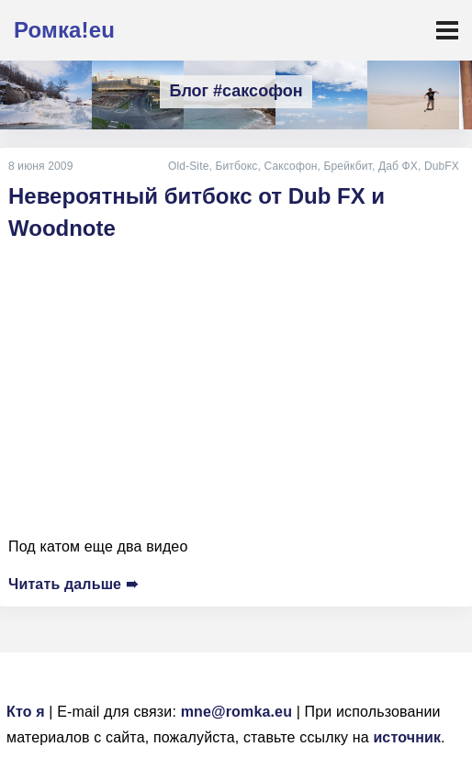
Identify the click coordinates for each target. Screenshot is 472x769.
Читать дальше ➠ (73, 584)
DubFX (441, 166)
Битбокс (236, 166)
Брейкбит (348, 166)
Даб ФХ (398, 166)
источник (407, 737)
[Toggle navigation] (447, 30)
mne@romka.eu (236, 711)
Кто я (25, 711)
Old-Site (188, 166)
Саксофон (291, 166)
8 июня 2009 (40, 166)
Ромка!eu (64, 29)
